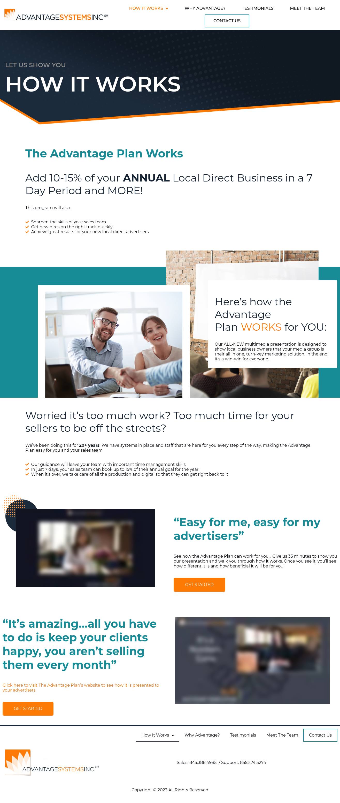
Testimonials (258, 8)
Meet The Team (307, 8)
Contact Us (227, 20)
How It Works (148, 8)
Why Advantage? (205, 8)
